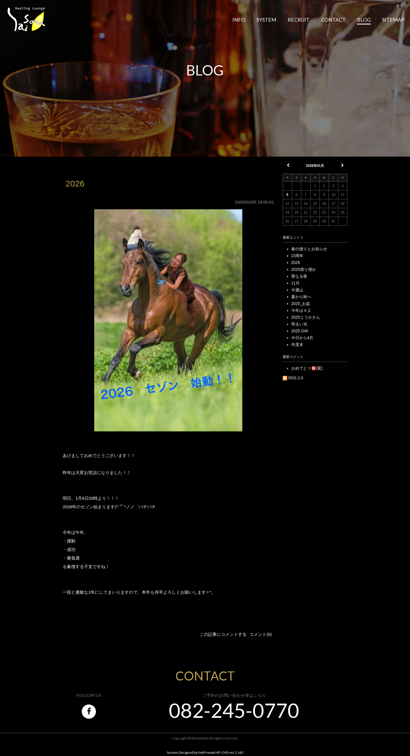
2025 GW (299, 331)
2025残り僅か (303, 269)
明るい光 (299, 324)
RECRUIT (298, 20)
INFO (238, 20)
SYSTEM (266, 20)
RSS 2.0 (293, 378)
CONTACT (333, 20)
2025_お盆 (300, 303)
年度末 (297, 344)
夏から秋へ (301, 296)
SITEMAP (393, 20)
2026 (295, 262)
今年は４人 (301, 310)
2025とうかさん (305, 317)
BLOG (364, 20)
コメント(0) (260, 634)
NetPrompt (206, 752)
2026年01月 (315, 166)
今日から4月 (302, 337)
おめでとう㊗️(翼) (307, 368)
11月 (295, 283)
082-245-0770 (234, 710)
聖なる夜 (299, 276)
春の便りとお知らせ (309, 249)
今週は (297, 290)
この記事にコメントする (223, 634)
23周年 (297, 255)
